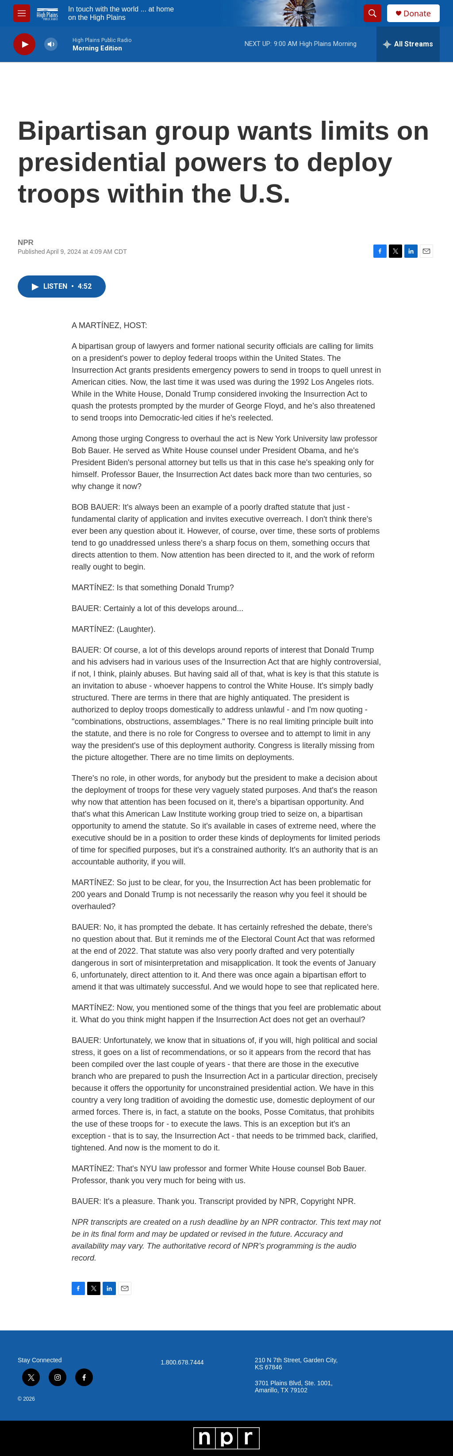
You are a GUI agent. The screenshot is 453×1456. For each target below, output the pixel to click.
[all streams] (408, 44)
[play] (24, 44)
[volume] (50, 44)
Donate (417, 13)
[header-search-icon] (372, 13)
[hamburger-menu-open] (21, 13)
